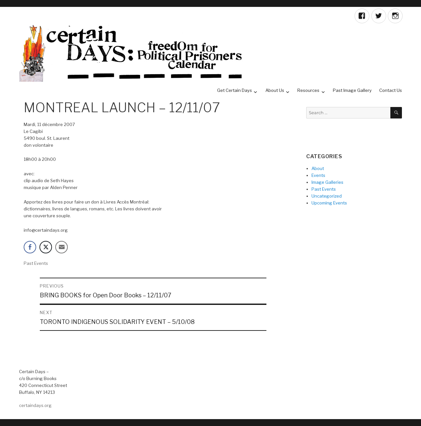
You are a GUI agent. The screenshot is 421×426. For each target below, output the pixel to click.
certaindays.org (35, 405)
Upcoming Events (329, 202)
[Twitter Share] (45, 247)
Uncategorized (326, 196)
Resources (308, 90)
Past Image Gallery (352, 90)
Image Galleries (327, 182)
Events (318, 175)
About (317, 168)
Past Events (36, 263)
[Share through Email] (61, 247)
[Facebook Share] (30, 247)
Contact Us (390, 90)
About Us (274, 90)
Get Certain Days (234, 90)
